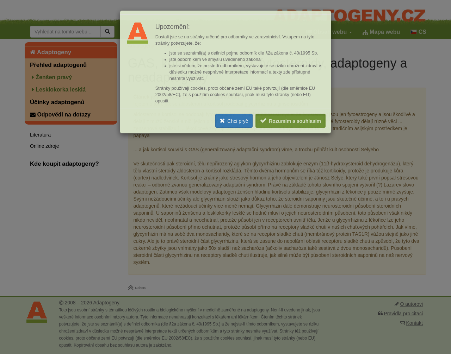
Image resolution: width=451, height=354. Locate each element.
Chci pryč (237, 121)
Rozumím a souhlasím (295, 121)
